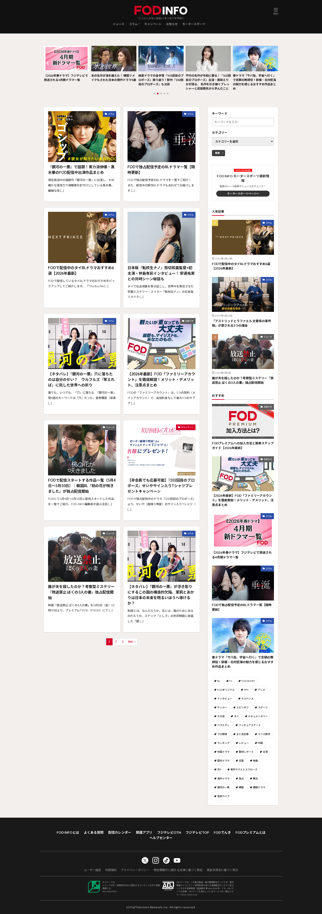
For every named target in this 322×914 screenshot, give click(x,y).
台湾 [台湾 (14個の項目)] (265, 751)
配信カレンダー (119, 832)
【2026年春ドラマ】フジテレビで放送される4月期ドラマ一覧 (66, 78)
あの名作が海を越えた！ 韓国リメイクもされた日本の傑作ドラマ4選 (113, 78)
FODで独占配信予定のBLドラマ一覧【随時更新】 (161, 170)
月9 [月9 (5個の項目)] (219, 769)
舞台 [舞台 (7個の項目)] (255, 778)
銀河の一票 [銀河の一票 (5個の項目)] (223, 787)
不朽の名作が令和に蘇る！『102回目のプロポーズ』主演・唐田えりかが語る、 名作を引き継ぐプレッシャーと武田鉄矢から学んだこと (208, 82)
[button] (48, 63)
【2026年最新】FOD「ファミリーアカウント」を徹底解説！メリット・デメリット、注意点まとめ (161, 379)
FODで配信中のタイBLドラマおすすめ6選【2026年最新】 (81, 270)
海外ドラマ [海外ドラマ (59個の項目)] (223, 778)
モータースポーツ (193, 24)
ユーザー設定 (92, 870)
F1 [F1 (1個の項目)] (230, 680)
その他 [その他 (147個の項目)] (221, 716)
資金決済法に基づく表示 (222, 870)
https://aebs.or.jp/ (189, 894)
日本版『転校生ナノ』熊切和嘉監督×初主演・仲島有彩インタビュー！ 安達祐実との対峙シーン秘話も (161, 273)
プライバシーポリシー (135, 870)
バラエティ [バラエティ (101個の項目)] (223, 725)
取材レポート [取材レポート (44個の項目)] (246, 751)
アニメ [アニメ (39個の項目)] (261, 689)
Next (130, 641)
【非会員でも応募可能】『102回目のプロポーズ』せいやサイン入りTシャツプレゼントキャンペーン (161, 485)
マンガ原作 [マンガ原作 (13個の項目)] (264, 734)
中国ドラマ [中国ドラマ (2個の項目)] (223, 751)
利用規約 (111, 870)
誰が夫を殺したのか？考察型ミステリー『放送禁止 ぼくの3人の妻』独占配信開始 (81, 592)
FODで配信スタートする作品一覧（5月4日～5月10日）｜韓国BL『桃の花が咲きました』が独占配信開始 (81, 485)
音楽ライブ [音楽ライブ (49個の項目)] (223, 796)
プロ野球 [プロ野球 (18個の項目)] (222, 734)
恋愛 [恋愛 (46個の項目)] (241, 760)
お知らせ (172, 24)
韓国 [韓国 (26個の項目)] (241, 787)
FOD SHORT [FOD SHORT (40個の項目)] (248, 680)
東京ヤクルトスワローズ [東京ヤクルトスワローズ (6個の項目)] (243, 769)
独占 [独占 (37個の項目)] (241, 778)
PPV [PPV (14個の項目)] (246, 689)
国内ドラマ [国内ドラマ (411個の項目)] (223, 760)
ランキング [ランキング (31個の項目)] (223, 743)
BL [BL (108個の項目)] (218, 680)
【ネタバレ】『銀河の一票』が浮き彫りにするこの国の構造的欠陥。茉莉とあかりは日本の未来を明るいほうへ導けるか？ (161, 594)
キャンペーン (152, 24)
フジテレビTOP (197, 832)
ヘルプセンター (161, 838)
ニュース (118, 24)
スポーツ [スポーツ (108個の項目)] (263, 707)
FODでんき (222, 832)
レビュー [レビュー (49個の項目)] (244, 743)
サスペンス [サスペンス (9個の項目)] (247, 698)
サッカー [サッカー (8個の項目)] (222, 707)
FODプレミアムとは (251, 832)
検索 (217, 152)
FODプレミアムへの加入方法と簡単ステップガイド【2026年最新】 (243, 445)
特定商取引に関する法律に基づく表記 (178, 870)
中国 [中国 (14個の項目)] (260, 743)
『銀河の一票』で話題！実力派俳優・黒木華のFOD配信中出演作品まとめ (81, 170)
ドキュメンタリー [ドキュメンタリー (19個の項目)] (258, 716)
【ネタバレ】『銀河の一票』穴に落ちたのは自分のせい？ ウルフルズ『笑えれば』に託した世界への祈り (81, 379)
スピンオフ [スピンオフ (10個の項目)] (242, 707)
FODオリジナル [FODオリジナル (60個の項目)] (226, 689)
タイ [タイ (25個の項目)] (236, 716)
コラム (133, 24)
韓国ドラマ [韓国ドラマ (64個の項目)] (259, 787)
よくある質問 (94, 832)
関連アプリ (144, 832)
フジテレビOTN (169, 832)
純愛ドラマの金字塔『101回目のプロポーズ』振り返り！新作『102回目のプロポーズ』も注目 (161, 80)
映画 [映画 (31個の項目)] (255, 760)
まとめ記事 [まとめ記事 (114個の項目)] (242, 734)
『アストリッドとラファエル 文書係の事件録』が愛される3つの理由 (241, 323)
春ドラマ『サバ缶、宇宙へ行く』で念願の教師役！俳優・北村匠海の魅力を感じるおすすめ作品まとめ (254, 82)
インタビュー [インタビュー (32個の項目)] (224, 698)
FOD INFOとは (68, 832)
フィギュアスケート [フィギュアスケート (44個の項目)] (250, 725)
